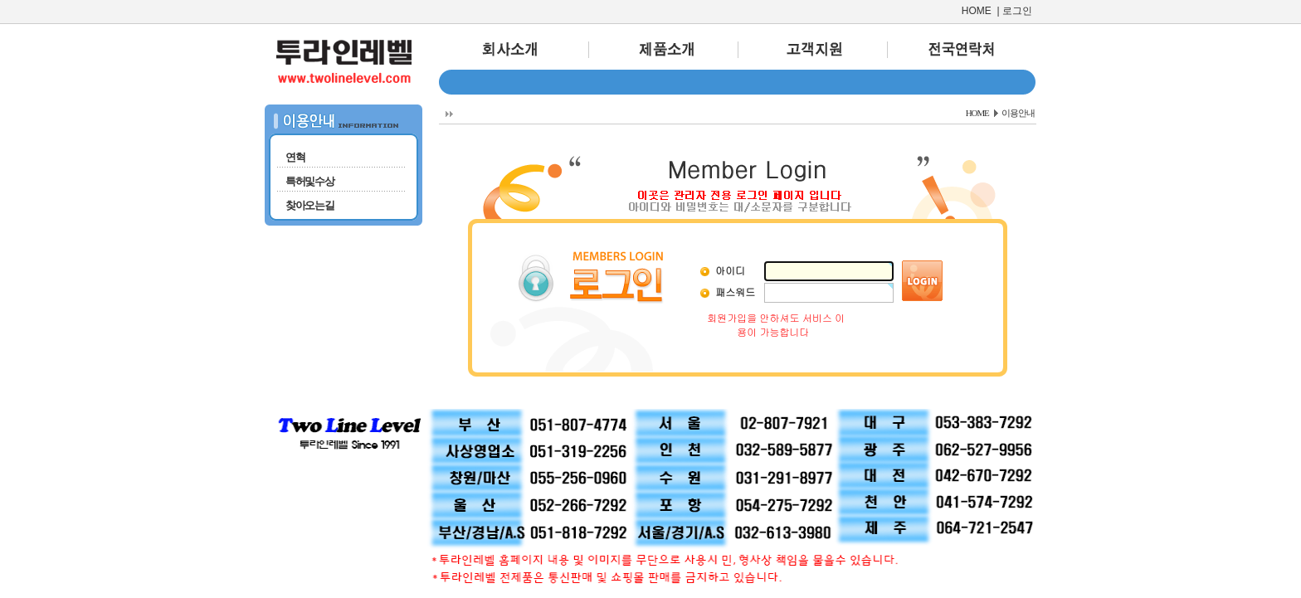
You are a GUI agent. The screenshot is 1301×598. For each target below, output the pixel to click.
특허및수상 (309, 181)
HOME (977, 11)
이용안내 (1018, 113)
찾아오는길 (309, 205)
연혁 (295, 157)
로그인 (1017, 11)
